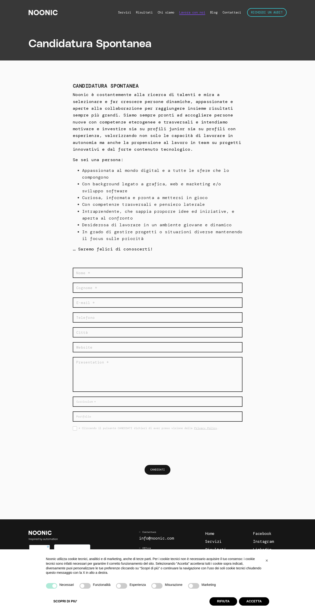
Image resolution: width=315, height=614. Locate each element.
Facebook (262, 533)
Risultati (144, 12)
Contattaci (231, 12)
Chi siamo (166, 12)
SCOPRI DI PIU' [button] (65, 601)
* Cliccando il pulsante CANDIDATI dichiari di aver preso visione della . (149, 428)
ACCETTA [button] (254, 601)
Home (210, 533)
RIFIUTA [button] (223, 601)
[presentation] (157, 447)
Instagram (263, 541)
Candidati (157, 470)
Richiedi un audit (267, 12)
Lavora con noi (192, 12)
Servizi (124, 12)
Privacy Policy (205, 428)
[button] (267, 560)
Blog (214, 12)
